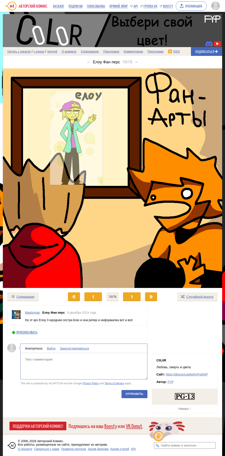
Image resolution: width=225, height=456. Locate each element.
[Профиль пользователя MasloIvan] (16, 315)
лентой (52, 51)
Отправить (134, 394)
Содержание (90, 51)
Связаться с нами (46, 449)
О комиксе (69, 51)
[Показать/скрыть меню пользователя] (215, 6)
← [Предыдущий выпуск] (89, 62)
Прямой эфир (118, 6)
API (136, 6)
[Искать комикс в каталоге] (157, 445)
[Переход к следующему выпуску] (112, 178)
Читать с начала (19, 51)
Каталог (58, 6)
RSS (176, 51)
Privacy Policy (91, 383)
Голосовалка (96, 6)
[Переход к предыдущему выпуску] (30, 178)
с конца (39, 51)
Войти (51, 348)
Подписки (76, 6)
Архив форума (98, 449)
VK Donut (134, 425)
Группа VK (150, 6)
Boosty (168, 6)
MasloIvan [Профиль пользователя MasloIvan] (32, 312)
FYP (171, 382)
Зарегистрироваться (74, 348)
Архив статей (119, 449)
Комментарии (133, 51)
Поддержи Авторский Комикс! (38, 426)
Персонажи (155, 51)
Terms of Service (114, 383)
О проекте (25, 449)
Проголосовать (26, 332)
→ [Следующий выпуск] (136, 62)
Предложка (111, 51)
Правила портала (73, 449)
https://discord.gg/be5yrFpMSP (187, 374)
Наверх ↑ (184, 408)
